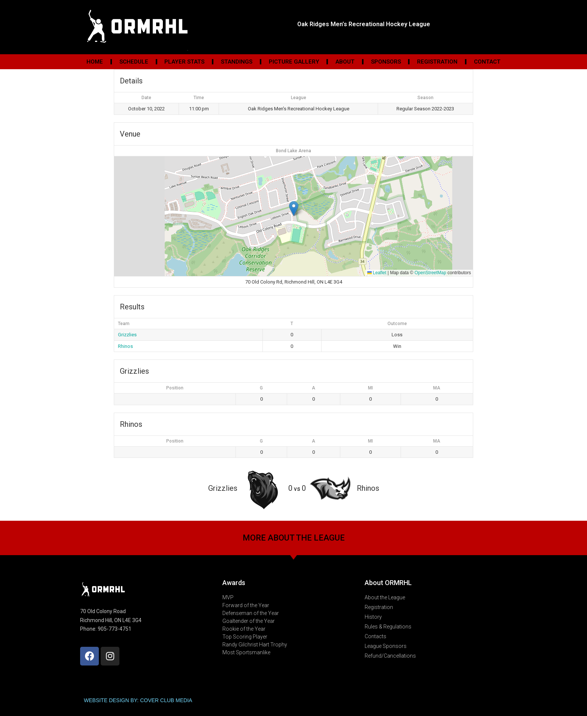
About (345, 61)
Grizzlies (127, 334)
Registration (437, 61)
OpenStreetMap (430, 272)
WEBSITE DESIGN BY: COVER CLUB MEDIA (138, 700)
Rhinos (125, 346)
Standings (236, 61)
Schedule (133, 61)
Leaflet (376, 272)
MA (436, 388)
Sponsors (386, 61)
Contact (487, 61)
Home (94, 61)
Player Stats (184, 61)
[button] (293, 208)
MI (370, 388)
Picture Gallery (294, 61)
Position (174, 388)
